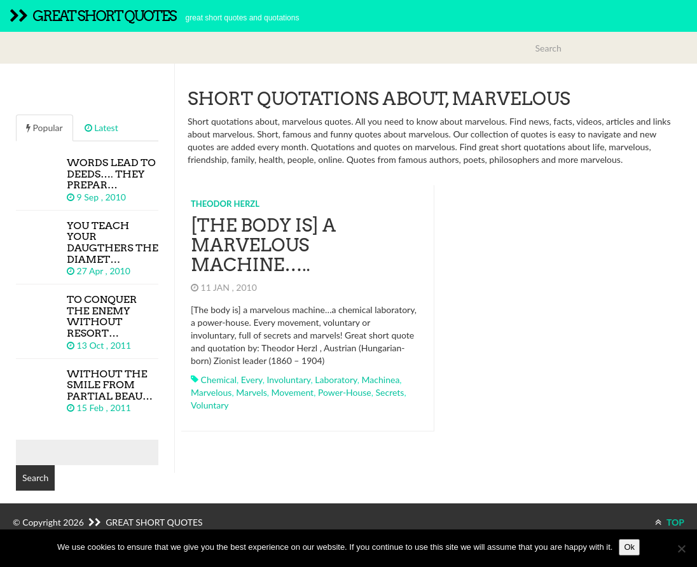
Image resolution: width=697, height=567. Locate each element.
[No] (681, 548)
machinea (381, 379)
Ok (629, 547)
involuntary (289, 379)
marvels (251, 392)
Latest (101, 127)
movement (293, 392)
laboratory (336, 379)
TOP (669, 522)
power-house (344, 392)
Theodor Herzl (225, 204)
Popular (44, 127)
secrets (390, 392)
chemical (219, 379)
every (252, 379)
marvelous (211, 392)
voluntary (209, 405)
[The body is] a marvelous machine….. (263, 245)
